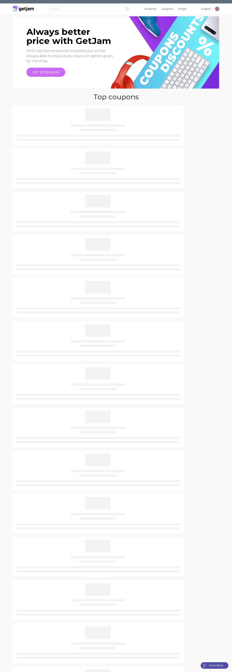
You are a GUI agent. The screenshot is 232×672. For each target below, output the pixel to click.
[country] (217, 5)
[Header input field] (89, 5)
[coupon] (46, 72)
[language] (207, 5)
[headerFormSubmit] (127, 5)
